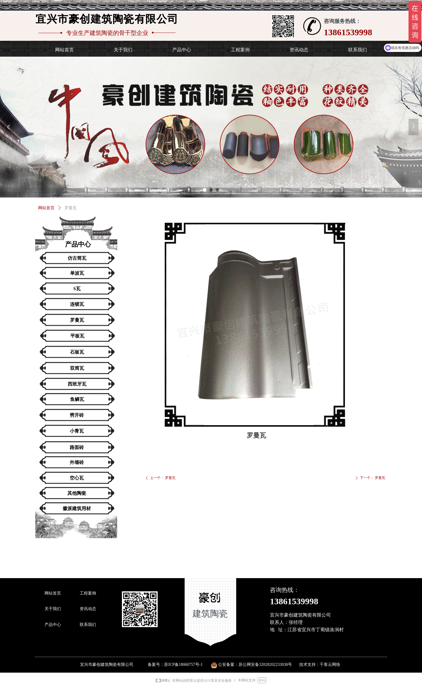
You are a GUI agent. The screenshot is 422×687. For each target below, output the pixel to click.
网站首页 (46, 208)
